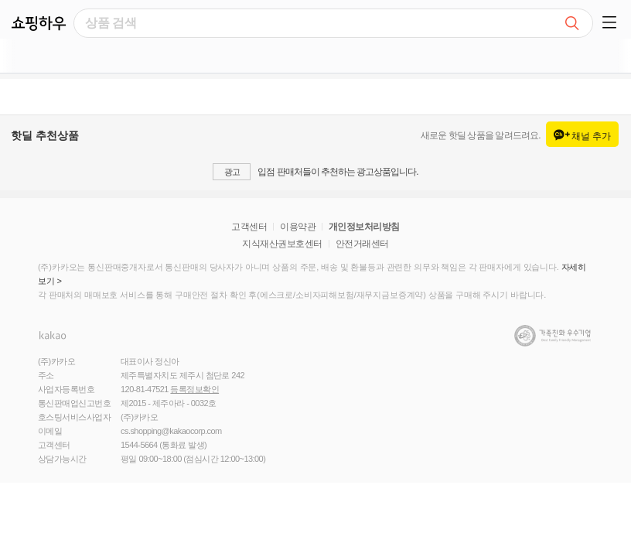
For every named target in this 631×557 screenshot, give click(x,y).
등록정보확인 (194, 389)
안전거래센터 (362, 243)
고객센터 (249, 226)
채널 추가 (582, 135)
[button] (612, 19)
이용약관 (298, 226)
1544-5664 (139, 444)
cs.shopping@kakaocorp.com (171, 431)
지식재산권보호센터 (282, 243)
